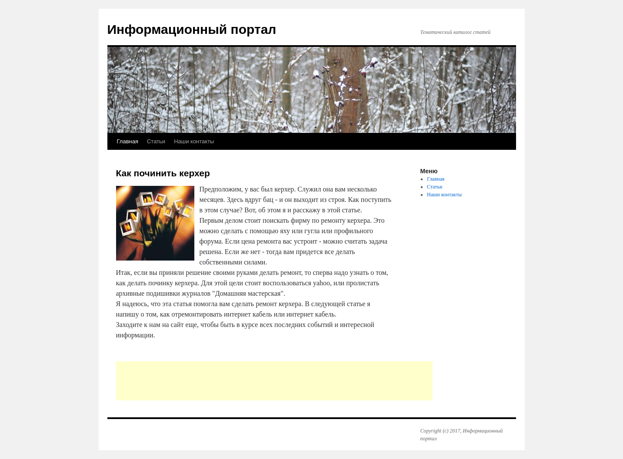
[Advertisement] (274, 380)
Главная (127, 141)
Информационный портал (192, 29)
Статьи (156, 141)
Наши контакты (194, 141)
